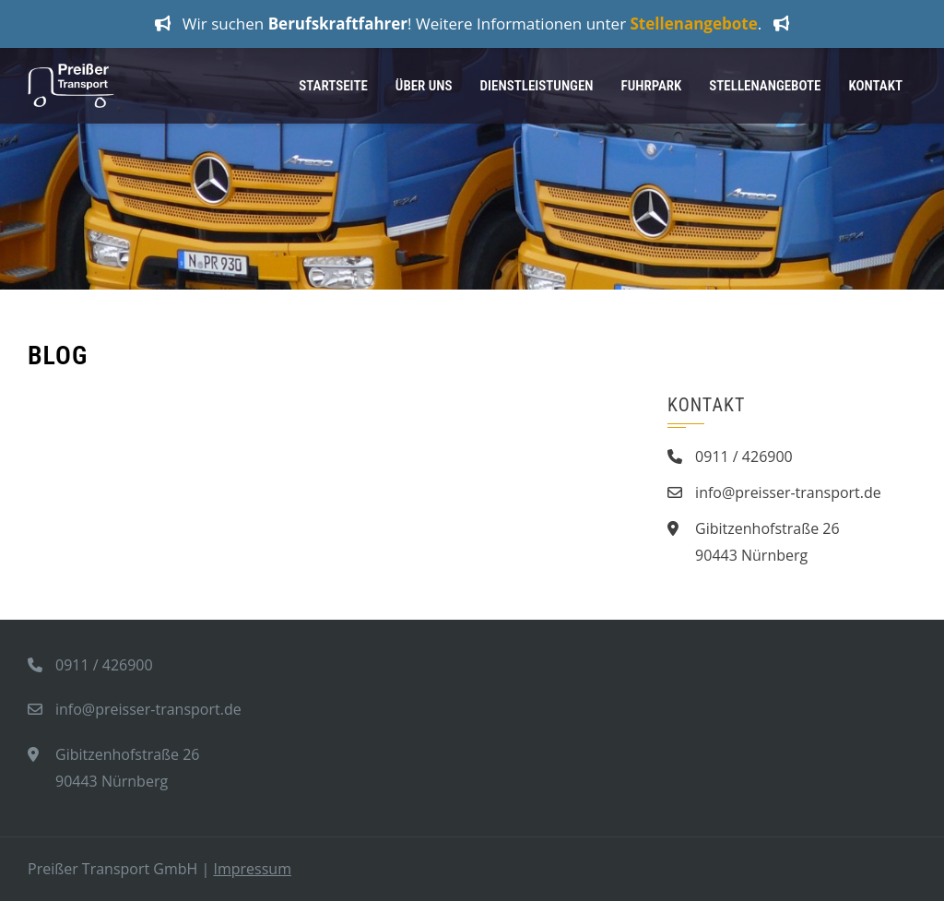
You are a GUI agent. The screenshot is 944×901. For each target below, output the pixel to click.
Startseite (333, 85)
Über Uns (424, 85)
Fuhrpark (651, 85)
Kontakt (875, 85)
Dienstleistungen (537, 85)
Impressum (251, 869)
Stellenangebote (764, 85)
